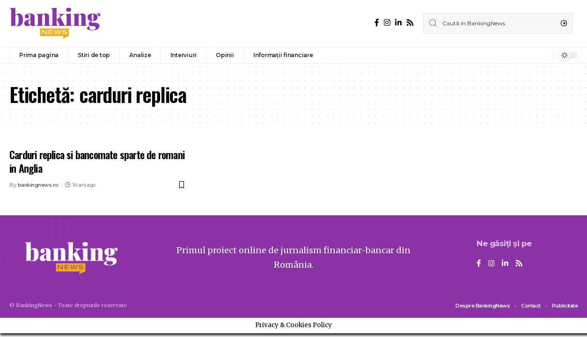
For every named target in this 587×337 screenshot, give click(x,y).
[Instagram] (387, 22)
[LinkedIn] (398, 22)
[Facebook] (377, 22)
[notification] (544, 55)
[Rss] (410, 22)
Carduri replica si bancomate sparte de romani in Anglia (96, 161)
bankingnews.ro (38, 185)
